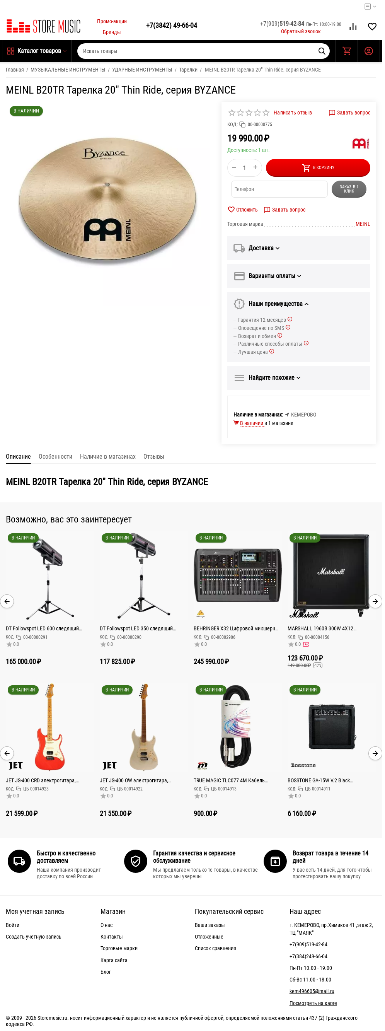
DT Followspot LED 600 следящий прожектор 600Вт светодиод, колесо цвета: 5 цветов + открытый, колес (47, 628)
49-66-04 (171, 25)
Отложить (242, 209)
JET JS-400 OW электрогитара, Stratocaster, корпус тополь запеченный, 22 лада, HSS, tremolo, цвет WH (139, 780)
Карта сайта (114, 960)
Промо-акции (112, 21)
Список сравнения (215, 948)
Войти (12, 925)
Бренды (112, 32)
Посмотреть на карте (313, 1003)
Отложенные (209, 937)
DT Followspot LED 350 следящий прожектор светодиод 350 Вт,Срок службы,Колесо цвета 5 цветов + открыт (139, 628)
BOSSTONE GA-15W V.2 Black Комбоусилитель (319, 780)
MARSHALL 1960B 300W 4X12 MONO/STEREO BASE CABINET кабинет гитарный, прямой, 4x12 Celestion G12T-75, (331, 628)
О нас (106, 925)
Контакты (112, 937)
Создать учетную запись (33, 937)
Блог (106, 972)
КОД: (232, 124)
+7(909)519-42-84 (308, 944)
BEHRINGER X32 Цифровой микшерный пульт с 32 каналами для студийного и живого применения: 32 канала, (238, 628)
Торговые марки (119, 948)
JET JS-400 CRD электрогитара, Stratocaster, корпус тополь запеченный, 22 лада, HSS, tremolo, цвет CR (45, 780)
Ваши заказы (210, 925)
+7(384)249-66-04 (308, 956)
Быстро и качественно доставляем (66, 857)
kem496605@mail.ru (312, 991)
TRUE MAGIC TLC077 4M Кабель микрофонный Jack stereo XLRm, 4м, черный (235, 780)
